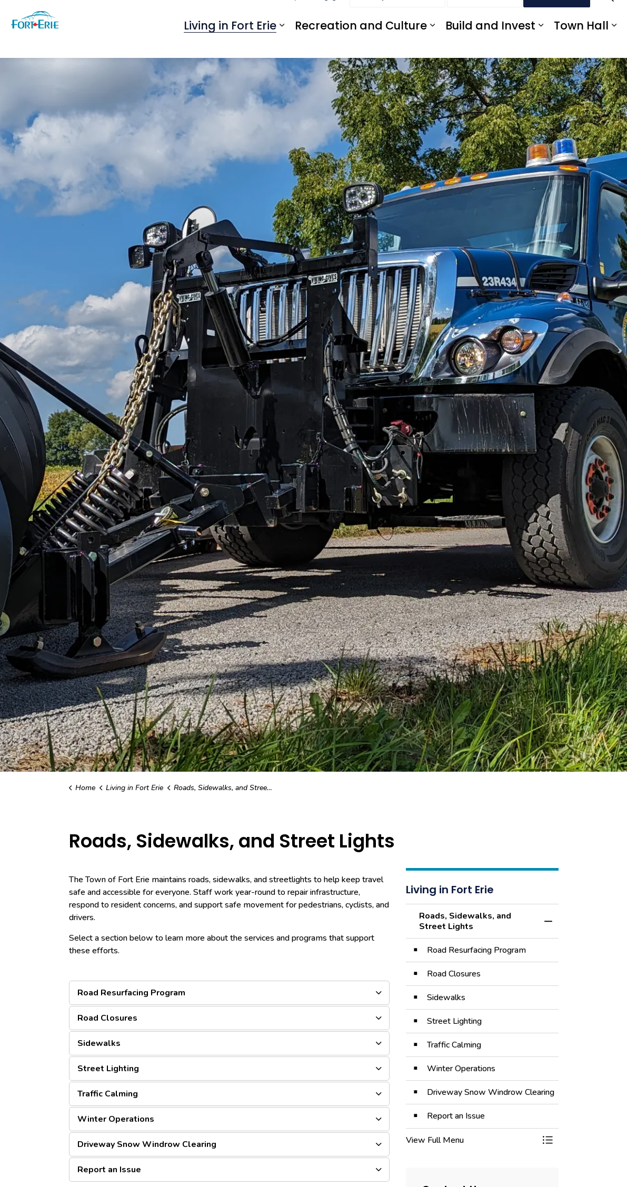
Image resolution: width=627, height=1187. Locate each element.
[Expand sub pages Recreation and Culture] (432, 43)
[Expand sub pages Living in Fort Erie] (281, 43)
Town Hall (581, 43)
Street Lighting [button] (108, 1068)
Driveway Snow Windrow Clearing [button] (146, 1144)
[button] (472, 1140)
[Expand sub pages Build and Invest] (540, 43)
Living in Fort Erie (230, 43)
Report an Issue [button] (109, 1169)
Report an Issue (397, 14)
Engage (328, 14)
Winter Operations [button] (115, 1119)
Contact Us (484, 14)
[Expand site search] (608, 14)
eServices (261, 14)
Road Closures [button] (107, 1018)
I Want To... (557, 14)
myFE (296, 14)
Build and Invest (490, 43)
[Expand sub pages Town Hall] (614, 43)
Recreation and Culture (361, 43)
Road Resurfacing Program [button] (131, 993)
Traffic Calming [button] (107, 1094)
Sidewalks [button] (99, 1043)
